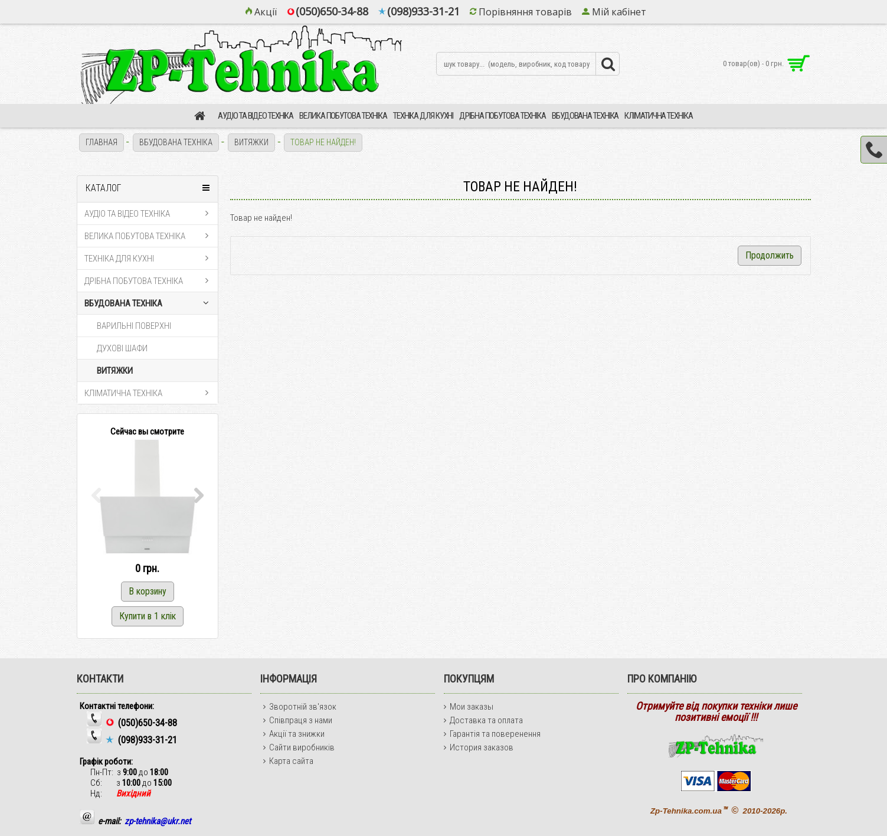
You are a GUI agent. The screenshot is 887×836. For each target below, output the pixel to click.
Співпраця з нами (297, 720)
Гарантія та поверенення (492, 734)
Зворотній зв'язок (299, 706)
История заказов (478, 747)
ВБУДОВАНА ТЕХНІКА (175, 142)
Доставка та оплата (483, 720)
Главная (101, 142)
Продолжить (769, 255)
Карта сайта (288, 761)
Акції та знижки (294, 734)
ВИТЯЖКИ (251, 142)
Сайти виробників (299, 747)
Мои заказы (468, 706)
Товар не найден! (323, 142)
